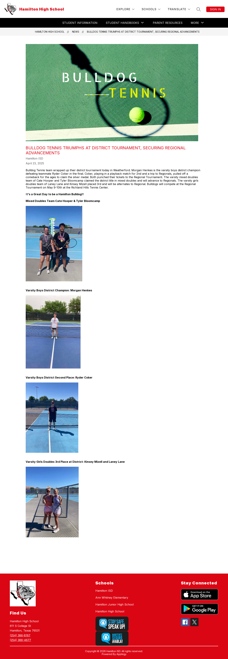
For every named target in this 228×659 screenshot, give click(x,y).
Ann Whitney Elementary (111, 597)
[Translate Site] (179, 9)
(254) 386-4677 (20, 640)
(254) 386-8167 (20, 635)
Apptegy (121, 654)
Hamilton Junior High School (114, 604)
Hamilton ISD (104, 590)
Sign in (215, 9)
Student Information (79, 23)
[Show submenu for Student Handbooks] (122, 23)
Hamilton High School (49, 31)
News (75, 31)
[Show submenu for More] (195, 23)
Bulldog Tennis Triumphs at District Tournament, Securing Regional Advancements (143, 31)
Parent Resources (167, 23)
